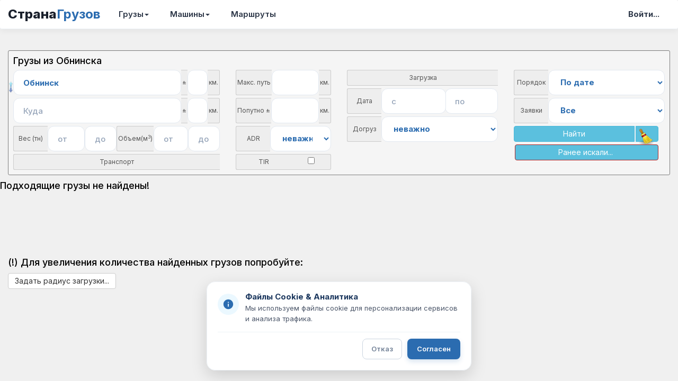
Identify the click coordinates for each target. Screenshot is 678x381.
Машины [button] (190, 14)
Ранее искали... (585, 152)
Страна (54, 14)
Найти (574, 133)
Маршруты (253, 14)
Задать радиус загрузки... (62, 280)
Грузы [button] (134, 14)
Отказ (382, 348)
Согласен (434, 348)
